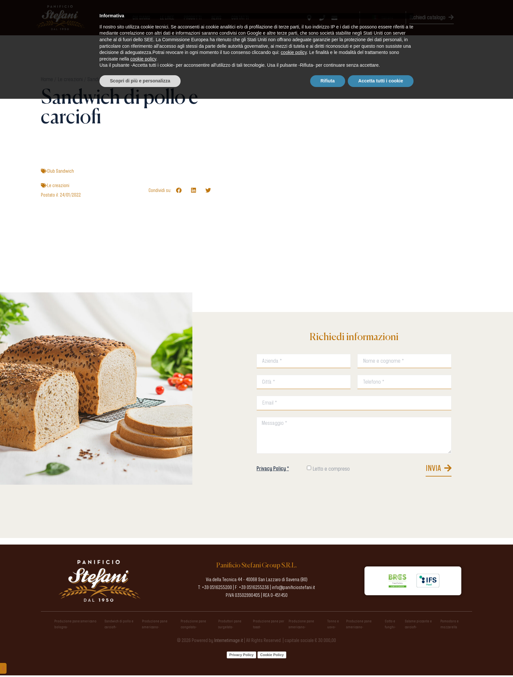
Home (118, 17)
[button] (178, 190)
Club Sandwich (60, 171)
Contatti (240, 17)
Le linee (167, 17)
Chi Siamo (141, 17)
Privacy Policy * (272, 469)
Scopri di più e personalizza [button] (140, 659)
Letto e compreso (331, 469)
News (216, 17)
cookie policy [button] (294, 631)
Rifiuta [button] (328, 659)
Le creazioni (70, 79)
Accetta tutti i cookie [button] (380, 659)
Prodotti (193, 17)
